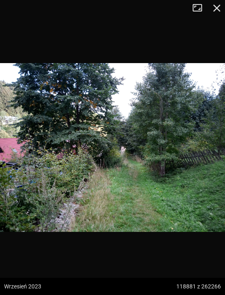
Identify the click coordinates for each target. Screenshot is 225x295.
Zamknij (217, 8)
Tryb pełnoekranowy (200, 8)
